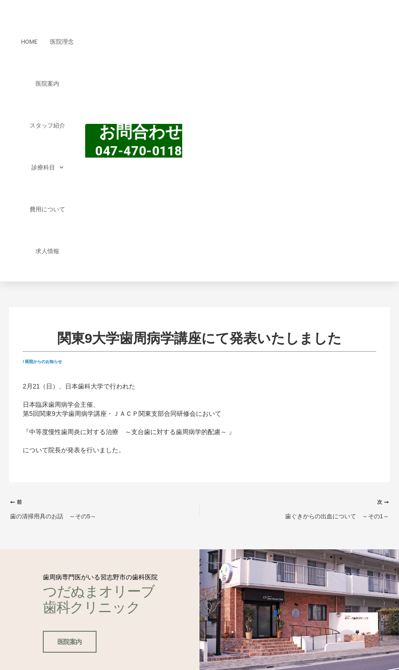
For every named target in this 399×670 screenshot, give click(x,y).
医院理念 (62, 41)
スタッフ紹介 (47, 125)
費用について (47, 209)
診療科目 (47, 167)
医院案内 (47, 83)
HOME (29, 41)
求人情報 (47, 251)
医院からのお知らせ (43, 361)
